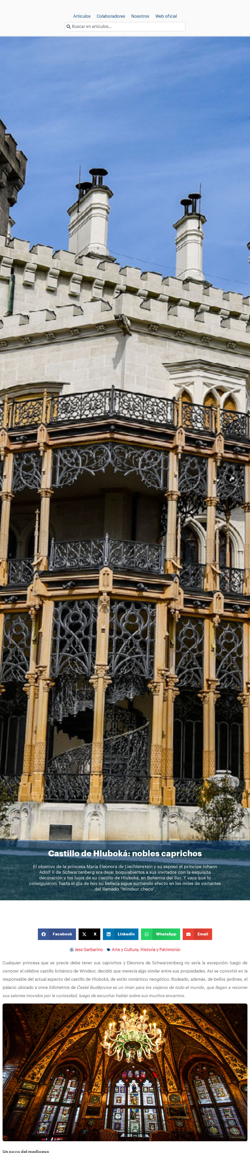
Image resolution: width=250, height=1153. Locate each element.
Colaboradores (111, 16)
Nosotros (140, 16)
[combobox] (125, 26)
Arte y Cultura (125, 950)
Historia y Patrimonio (160, 950)
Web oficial (166, 16)
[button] (57, 934)
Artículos (82, 16)
